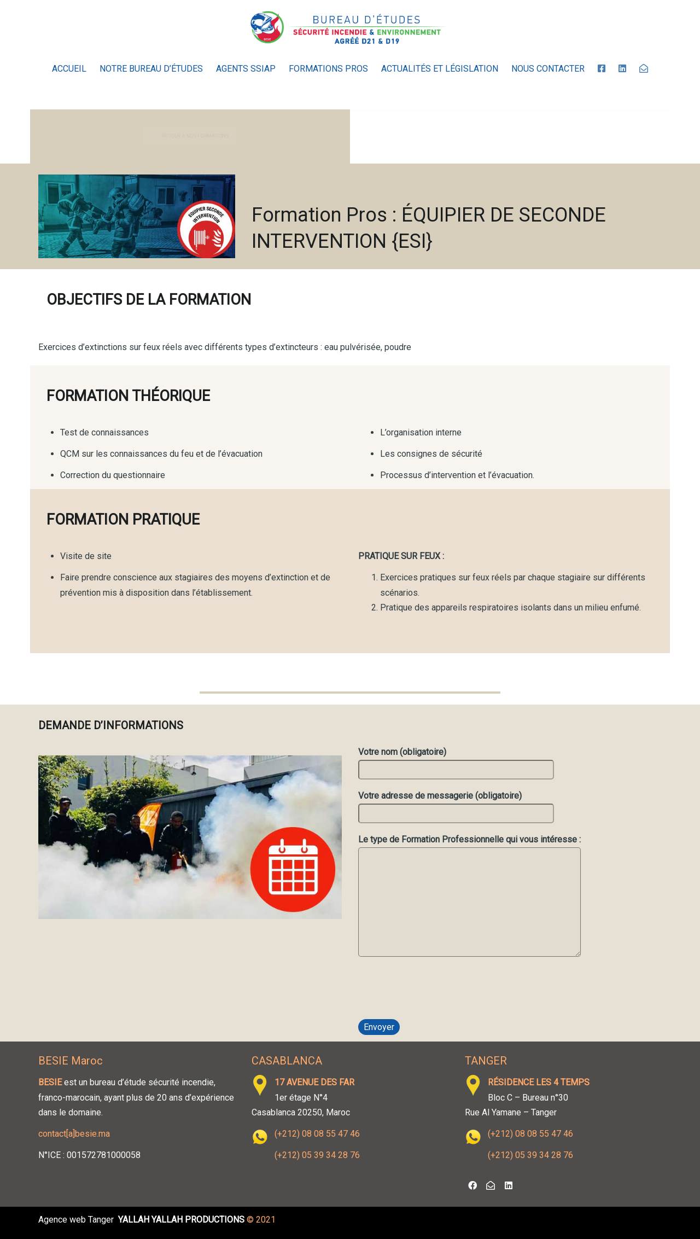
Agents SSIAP (246, 68)
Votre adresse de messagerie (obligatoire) (456, 806)
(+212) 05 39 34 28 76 (317, 1155)
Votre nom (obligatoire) (456, 763)
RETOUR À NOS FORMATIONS (199, 136)
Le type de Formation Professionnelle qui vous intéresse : (469, 897)
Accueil (69, 68)
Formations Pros (328, 68)
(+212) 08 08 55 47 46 (317, 1134)
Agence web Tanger (76, 1219)
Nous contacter (548, 68)
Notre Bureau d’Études (151, 68)
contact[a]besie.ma (74, 1134)
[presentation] (441, 991)
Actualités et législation (439, 68)
